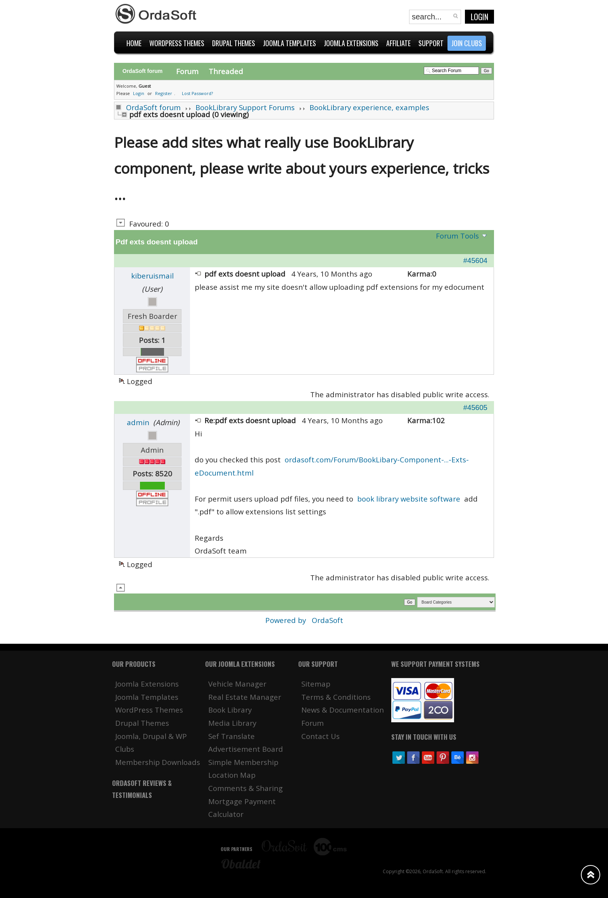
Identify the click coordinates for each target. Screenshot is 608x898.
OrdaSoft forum (153, 107)
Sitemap (315, 684)
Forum (187, 71)
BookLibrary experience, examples (369, 107)
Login (479, 16)
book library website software (408, 499)
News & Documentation (342, 710)
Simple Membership (243, 762)
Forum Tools (457, 236)
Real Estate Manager (244, 697)
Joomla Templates (146, 697)
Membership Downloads (157, 762)
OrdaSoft (327, 620)
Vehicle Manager (237, 684)
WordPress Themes (149, 710)
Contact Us (320, 736)
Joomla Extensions (147, 684)
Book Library (230, 710)
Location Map (232, 775)
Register (163, 93)
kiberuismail (152, 275)
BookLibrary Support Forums (245, 107)
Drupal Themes (142, 723)
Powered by (286, 620)
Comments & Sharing (245, 788)
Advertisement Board (245, 749)
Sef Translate (231, 736)
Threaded (226, 71)
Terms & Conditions (336, 697)
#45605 (475, 407)
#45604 (475, 260)
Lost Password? (197, 93)
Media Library (232, 723)
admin (138, 422)
